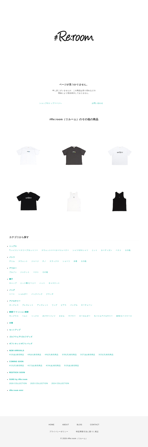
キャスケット (54, 283)
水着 (75, 261)
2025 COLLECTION (39, 383)
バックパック (37, 294)
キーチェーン (86, 305)
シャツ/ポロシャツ (80, 250)
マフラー (72, 316)
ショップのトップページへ (50, 103)
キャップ (13, 283)
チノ (44, 261)
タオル (62, 316)
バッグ (12, 290)
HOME (51, 425)
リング (54, 305)
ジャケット (25, 272)
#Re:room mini (16, 390)
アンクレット (42, 305)
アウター (13, 268)
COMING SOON (16, 362)
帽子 (11, 279)
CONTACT (94, 425)
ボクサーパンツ (49, 316)
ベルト (25, 316)
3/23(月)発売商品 (106, 355)
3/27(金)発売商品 (87, 355)
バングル (74, 305)
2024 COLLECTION (60, 383)
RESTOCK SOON (17, 372)
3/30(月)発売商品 (69, 355)
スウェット (23, 261)
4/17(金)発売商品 (35, 366)
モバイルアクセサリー (103, 316)
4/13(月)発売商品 (16, 366)
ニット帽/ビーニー (28, 283)
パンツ (12, 257)
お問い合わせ (97, 103)
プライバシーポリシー (58, 432)
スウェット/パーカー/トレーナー (55, 250)
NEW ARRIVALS (16, 351)
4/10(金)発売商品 (16, 355)
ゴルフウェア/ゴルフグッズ (20, 337)
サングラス (14, 316)
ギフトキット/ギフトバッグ (20, 344)
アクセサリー (15, 301)
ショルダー (23, 294)
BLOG (79, 425)
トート (12, 294)
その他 (128, 250)
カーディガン (106, 250)
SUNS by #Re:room (18, 379)
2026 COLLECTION (18, 383)
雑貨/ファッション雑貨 (19, 312)
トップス (13, 246)
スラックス (54, 261)
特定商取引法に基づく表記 (87, 432)
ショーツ (66, 261)
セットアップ (15, 330)
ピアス (63, 305)
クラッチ (50, 294)
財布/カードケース (124, 316)
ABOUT (65, 425)
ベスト (118, 250)
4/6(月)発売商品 (52, 355)
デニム (12, 261)
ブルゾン (13, 272)
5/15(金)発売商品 (71, 366)
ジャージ (35, 261)
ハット (42, 283)
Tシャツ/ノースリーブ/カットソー (23, 250)
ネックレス (14, 305)
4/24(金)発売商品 (53, 366)
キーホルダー (84, 316)
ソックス (35, 316)
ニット (94, 250)
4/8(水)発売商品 (34, 355)
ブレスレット (27, 305)
